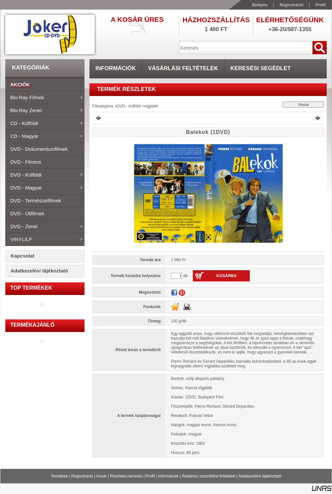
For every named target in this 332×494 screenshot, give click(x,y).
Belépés (259, 5)
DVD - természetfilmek (35, 200)
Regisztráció (82, 476)
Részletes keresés (126, 476)
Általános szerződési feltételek (208, 476)
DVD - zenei (44, 227)
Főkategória (102, 106)
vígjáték (151, 106)
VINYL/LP (44, 239)
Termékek (59, 476)
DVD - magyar (44, 188)
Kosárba (226, 275)
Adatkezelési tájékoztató (259, 476)
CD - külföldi (44, 123)
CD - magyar (44, 136)
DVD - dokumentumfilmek (39, 149)
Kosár (101, 476)
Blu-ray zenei (44, 110)
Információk (168, 476)
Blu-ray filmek (44, 98)
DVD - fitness (25, 162)
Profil (150, 476)
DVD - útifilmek (27, 213)
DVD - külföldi (44, 175)
